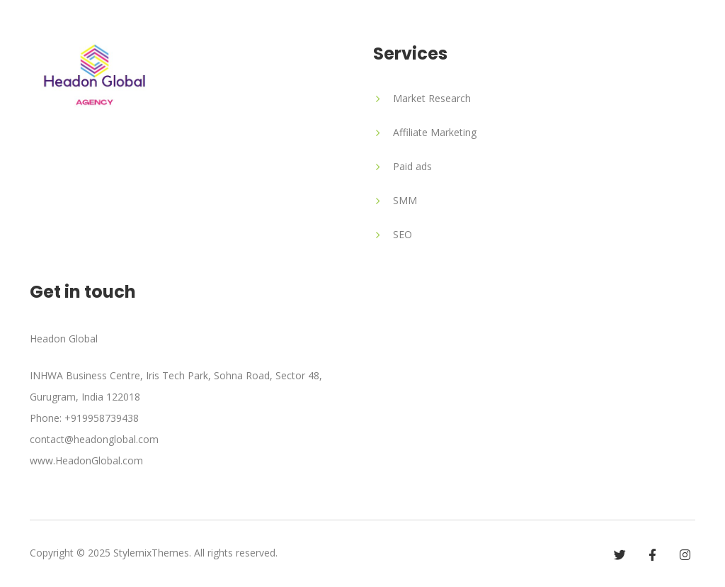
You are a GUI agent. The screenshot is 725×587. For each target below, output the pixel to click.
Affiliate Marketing (434, 132)
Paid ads (412, 166)
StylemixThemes (151, 552)
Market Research (432, 98)
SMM (405, 200)
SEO (402, 234)
